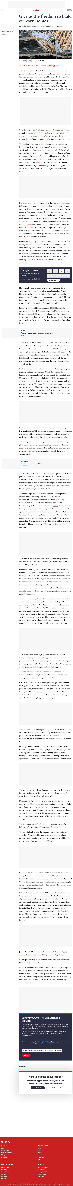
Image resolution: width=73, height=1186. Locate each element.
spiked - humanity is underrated (36, 10)
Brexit (39, 1152)
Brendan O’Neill (5, 1167)
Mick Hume (4, 1176)
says (39, 162)
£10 (56, 271)
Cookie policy (4, 1157)
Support (26, 1056)
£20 (62, 271)
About (2, 1148)
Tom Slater (4, 1170)
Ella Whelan (4, 1174)
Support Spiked (5, 1150)
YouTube (9, 1142)
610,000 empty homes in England (46, 130)
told (47, 86)
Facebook (2, 1142)
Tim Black (3, 1178)
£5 (49, 271)
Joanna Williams (5, 1172)
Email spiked (41, 1176)
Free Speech (41, 1157)
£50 (68, 271)
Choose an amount (58, 276)
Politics (40, 60)
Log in (69, 10)
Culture (39, 1150)
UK (44, 60)
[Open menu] (2, 10)
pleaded (55, 506)
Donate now (52, 280)
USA (39, 1159)
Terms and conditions (6, 1152)
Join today (37, 1087)
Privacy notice (4, 1155)
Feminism (40, 1155)
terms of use (32, 1184)
